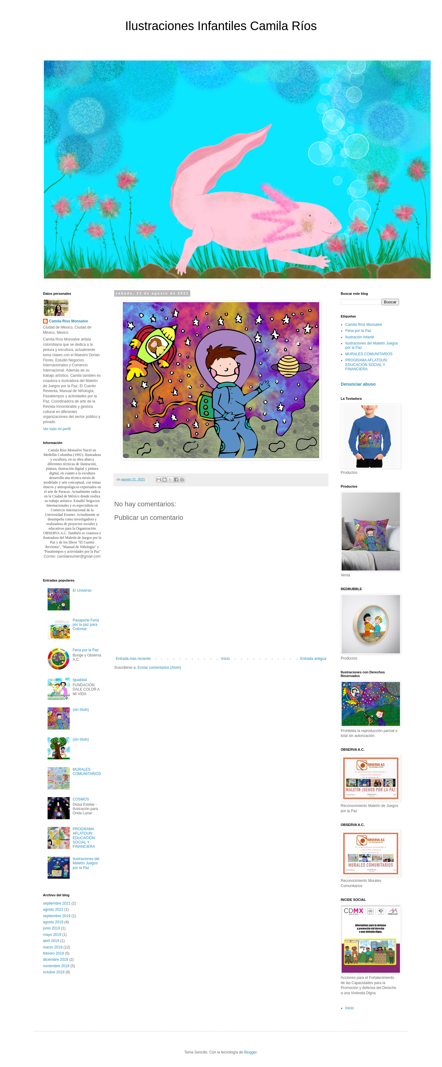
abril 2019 (51, 941)
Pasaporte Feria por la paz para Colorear (86, 624)
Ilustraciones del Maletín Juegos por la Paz (86, 863)
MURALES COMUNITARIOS (87, 771)
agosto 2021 (53, 909)
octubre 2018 (53, 972)
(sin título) (81, 709)
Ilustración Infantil (359, 337)
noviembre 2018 (56, 966)
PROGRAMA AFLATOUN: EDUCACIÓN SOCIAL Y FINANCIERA (84, 838)
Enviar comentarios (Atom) (159, 667)
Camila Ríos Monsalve (68, 321)
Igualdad (80, 680)
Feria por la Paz (86, 650)
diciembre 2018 (55, 959)
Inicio (225, 658)
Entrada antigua (313, 658)
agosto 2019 (53, 922)
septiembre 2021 (56, 903)
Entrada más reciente (133, 658)
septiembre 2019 (56, 916)
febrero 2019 (53, 953)
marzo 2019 (52, 947)
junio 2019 (51, 928)
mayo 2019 (52, 935)
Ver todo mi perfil (57, 429)
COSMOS (81, 799)
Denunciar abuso (358, 384)
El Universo (82, 590)
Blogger (250, 1052)
